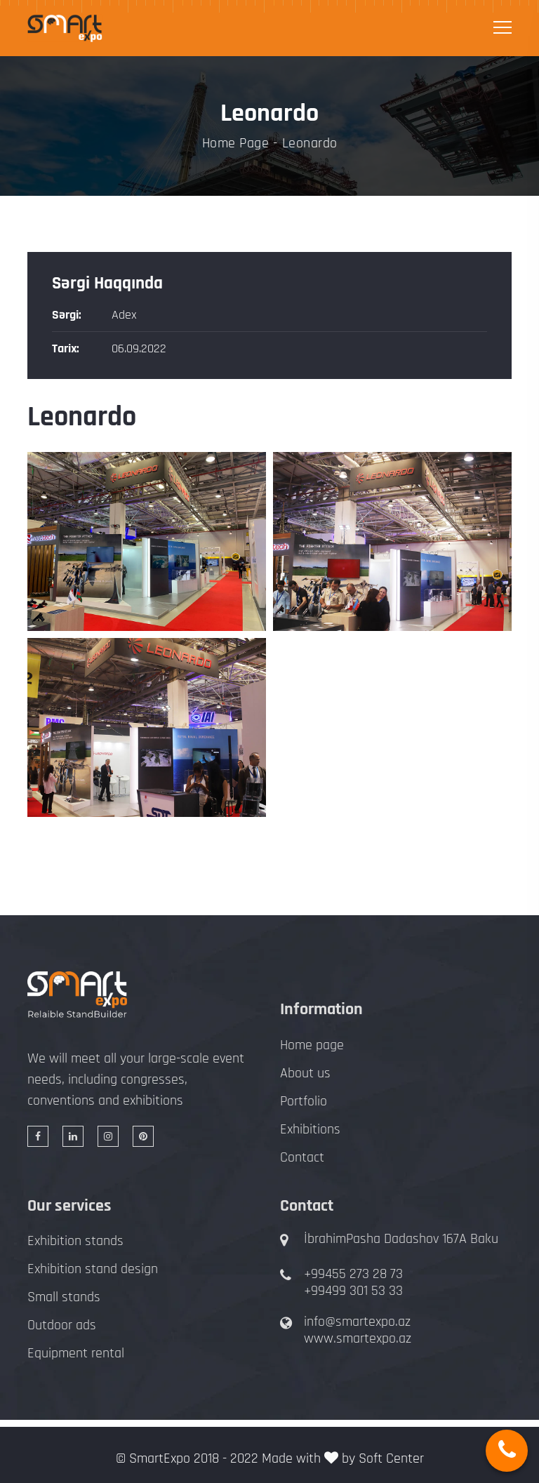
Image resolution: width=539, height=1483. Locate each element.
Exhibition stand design (92, 1269)
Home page (312, 1045)
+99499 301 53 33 (353, 1290)
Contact (302, 1157)
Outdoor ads (61, 1325)
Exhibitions (310, 1129)
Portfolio (303, 1101)
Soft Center (391, 1458)
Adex (124, 315)
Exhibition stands (75, 1241)
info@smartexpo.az (357, 1321)
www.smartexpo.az (357, 1338)
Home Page (236, 143)
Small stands (63, 1297)
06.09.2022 (139, 348)
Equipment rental (75, 1353)
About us (305, 1073)
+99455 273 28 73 (353, 1273)
